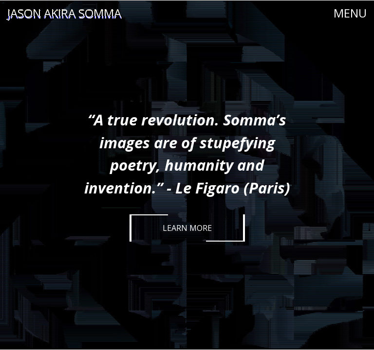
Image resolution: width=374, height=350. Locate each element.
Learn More (187, 228)
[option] (187, 175)
